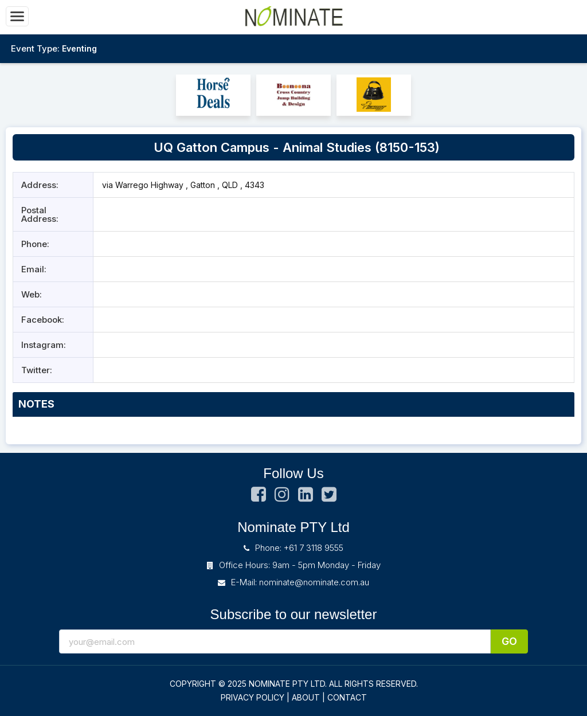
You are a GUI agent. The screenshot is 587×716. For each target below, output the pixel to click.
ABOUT (306, 697)
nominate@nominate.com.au (314, 582)
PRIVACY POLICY (252, 697)
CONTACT (347, 697)
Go (509, 641)
